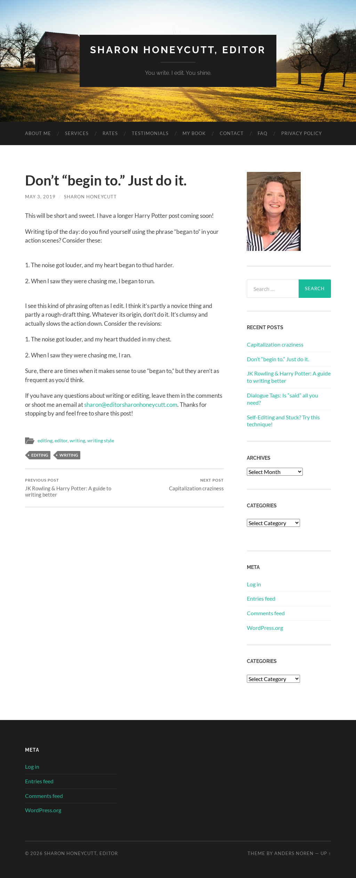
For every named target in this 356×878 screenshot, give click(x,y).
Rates (110, 133)
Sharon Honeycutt (90, 196)
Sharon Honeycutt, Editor (178, 50)
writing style (100, 440)
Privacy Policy (301, 133)
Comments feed (266, 613)
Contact (232, 133)
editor (61, 440)
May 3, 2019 (40, 196)
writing (77, 440)
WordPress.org (265, 627)
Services (77, 133)
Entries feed (261, 598)
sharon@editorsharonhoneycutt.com (130, 404)
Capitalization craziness (196, 484)
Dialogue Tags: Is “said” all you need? (282, 399)
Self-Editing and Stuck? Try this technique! (283, 421)
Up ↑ (326, 853)
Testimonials (150, 133)
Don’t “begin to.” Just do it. (278, 359)
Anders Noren (294, 853)
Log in (254, 584)
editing (45, 440)
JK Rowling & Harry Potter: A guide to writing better (73, 488)
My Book (194, 133)
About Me (38, 133)
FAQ (262, 133)
